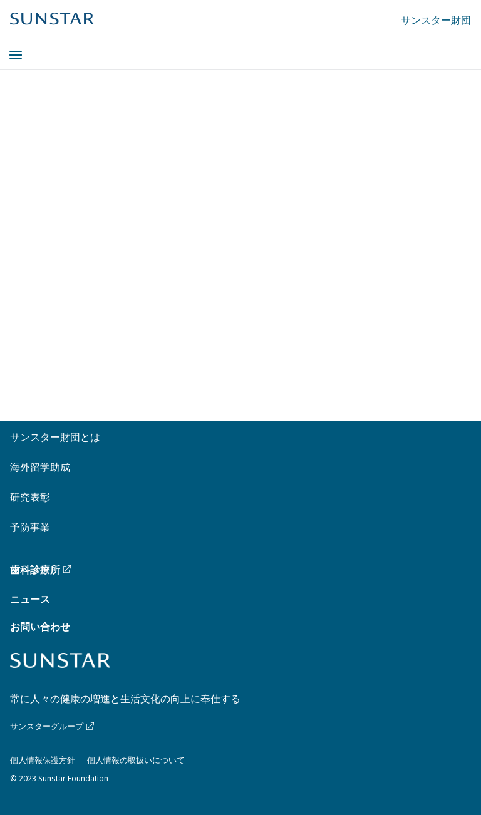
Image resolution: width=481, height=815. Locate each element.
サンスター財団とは (55, 437)
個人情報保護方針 (42, 760)
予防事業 (30, 527)
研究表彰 (30, 497)
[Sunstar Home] (52, 19)
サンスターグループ (53, 726)
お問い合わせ (40, 626)
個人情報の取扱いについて (136, 760)
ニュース (30, 599)
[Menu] (8, 48)
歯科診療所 (41, 570)
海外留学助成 (40, 467)
